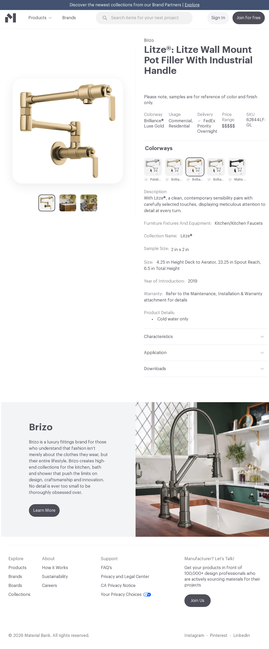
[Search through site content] (147, 18)
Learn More (44, 510)
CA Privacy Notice (118, 586)
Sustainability (55, 577)
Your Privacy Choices (126, 594)
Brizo (149, 40)
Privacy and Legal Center (125, 577)
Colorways (159, 148)
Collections (19, 594)
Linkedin (241, 635)
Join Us (197, 601)
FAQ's (106, 568)
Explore (192, 5)
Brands (69, 18)
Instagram (194, 635)
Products (37, 17)
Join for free (249, 18)
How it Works (55, 568)
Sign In (218, 18)
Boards (15, 586)
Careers (49, 586)
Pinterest (218, 635)
